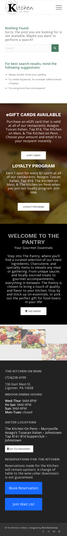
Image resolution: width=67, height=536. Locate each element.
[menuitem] (57, 7)
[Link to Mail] (59, 531)
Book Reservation (23, 488)
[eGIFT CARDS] (33, 155)
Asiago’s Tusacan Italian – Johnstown (33, 432)
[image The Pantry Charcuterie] (11, 333)
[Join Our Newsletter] (19, 448)
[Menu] (57, 7)
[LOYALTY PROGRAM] (33, 207)
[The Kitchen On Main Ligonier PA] (28, 7)
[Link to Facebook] (43, 531)
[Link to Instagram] (48, 531)
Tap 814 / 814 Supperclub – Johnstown (26, 438)
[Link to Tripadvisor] (54, 531)
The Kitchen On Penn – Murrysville (31, 428)
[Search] (32, 48)
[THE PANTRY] (33, 311)
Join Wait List (23, 504)
